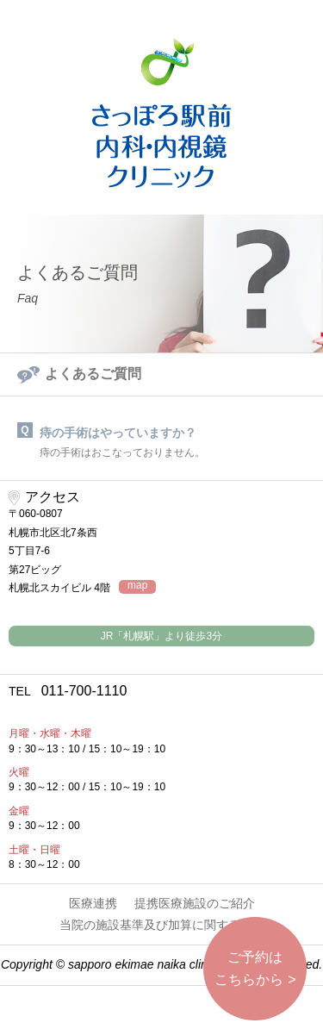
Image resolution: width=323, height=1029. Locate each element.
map (137, 585)
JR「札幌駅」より (161, 636)
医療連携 (93, 903)
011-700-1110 (68, 690)
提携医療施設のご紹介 (194, 903)
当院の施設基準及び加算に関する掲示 (161, 925)
